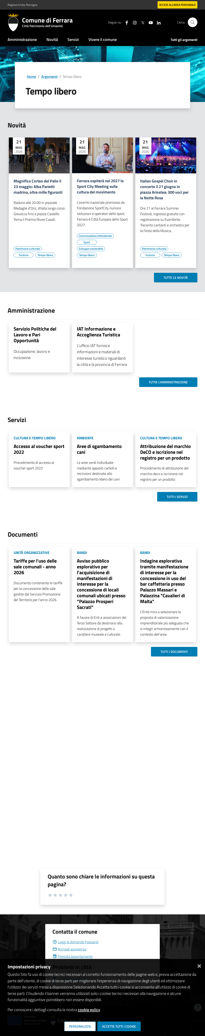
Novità (52, 39)
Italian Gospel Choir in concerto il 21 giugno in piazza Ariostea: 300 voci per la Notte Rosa (164, 189)
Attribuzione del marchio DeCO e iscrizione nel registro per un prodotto (165, 452)
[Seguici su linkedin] (157, 22)
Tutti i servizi (177, 496)
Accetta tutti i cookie (119, 1026)
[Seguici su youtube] (149, 22)
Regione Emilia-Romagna (22, 5)
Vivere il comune (102, 39)
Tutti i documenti (174, 651)
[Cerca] (192, 22)
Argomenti (49, 76)
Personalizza (80, 1026)
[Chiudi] (199, 965)
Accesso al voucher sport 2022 (39, 449)
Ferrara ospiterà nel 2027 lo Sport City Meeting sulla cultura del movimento (100, 186)
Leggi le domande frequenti (75, 942)
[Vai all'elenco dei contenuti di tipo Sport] (87, 242)
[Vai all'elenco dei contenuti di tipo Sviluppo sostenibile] (91, 248)
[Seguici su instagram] (133, 22)
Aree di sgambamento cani (99, 449)
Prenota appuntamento (72, 956)
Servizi (73, 39)
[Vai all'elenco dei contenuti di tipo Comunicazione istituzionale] (95, 235)
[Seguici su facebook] (125, 22)
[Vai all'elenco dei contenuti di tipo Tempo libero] (45, 255)
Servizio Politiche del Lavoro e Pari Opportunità (35, 334)
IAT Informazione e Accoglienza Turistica (98, 331)
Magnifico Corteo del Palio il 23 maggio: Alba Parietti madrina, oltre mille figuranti (38, 186)
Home (31, 76)
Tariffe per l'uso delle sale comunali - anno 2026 (35, 566)
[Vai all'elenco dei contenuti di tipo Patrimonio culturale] (28, 248)
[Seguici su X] (141, 22)
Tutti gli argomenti (184, 39)
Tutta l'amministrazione (168, 382)
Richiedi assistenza (69, 949)
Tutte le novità (176, 277)
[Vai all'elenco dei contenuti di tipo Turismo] (24, 255)
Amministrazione (22, 39)
